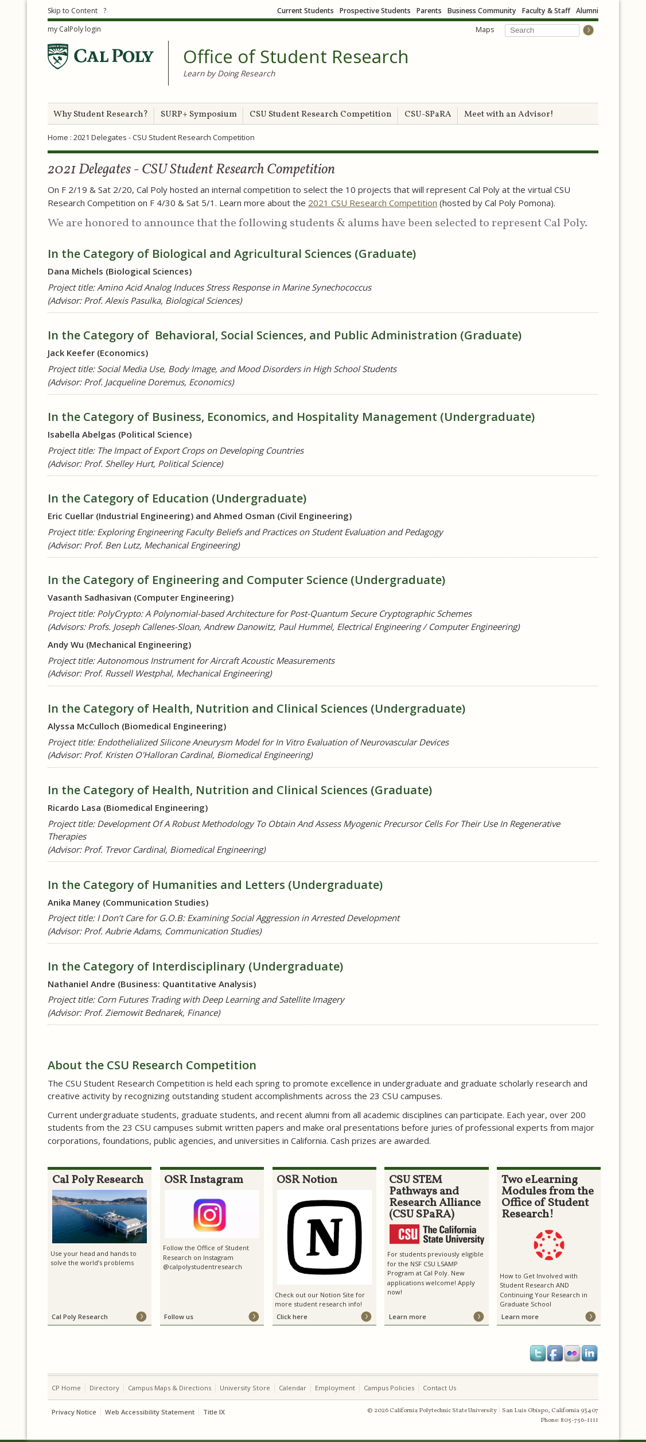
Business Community (481, 11)
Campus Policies (389, 1387)
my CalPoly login (74, 29)
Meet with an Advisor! (509, 115)
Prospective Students (375, 11)
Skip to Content (73, 11)
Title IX (214, 1412)
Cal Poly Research (80, 1316)
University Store (245, 1387)
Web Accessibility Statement (149, 1412)
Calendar (292, 1387)
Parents (429, 11)
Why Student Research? (100, 115)
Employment (335, 1387)
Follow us (178, 1316)
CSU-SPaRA (428, 115)
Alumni (587, 11)
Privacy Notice (74, 1412)
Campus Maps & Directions (169, 1387)
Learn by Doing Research (229, 73)
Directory (104, 1387)
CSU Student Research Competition (321, 115)
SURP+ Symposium (199, 115)
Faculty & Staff (546, 11)
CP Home (66, 1387)
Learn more (407, 1316)
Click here (292, 1316)
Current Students (305, 11)
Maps (485, 29)
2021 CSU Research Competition (372, 202)
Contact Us (439, 1387)
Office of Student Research (296, 57)
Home (58, 137)
